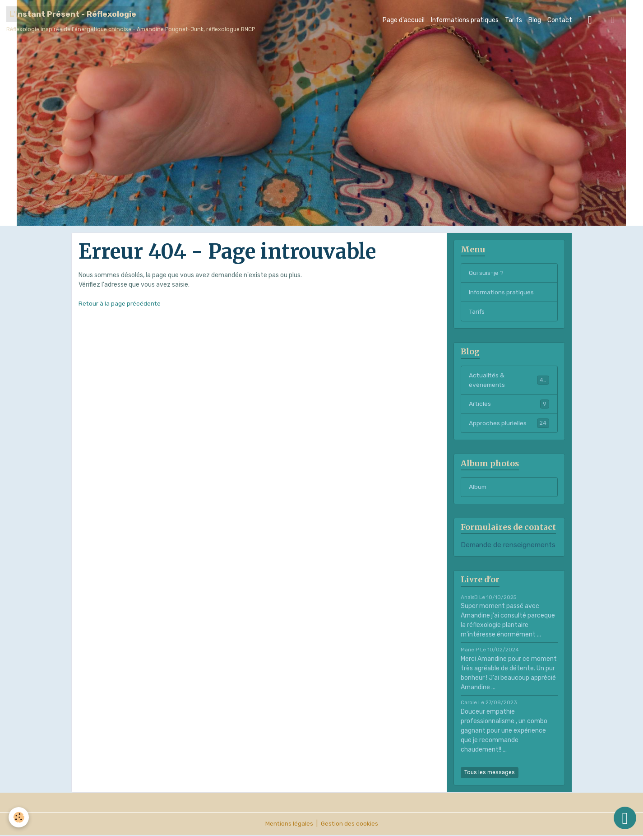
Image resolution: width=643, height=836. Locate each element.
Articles (509, 404)
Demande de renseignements (508, 546)
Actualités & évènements (509, 380)
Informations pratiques (465, 20)
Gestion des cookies (349, 824)
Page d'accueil (404, 20)
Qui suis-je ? (486, 273)
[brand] (130, 19)
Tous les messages (489, 773)
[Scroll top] (625, 818)
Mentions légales (288, 824)
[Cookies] (19, 817)
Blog (534, 20)
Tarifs (513, 20)
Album (478, 488)
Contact (559, 20)
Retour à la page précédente (120, 303)
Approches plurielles (509, 423)
